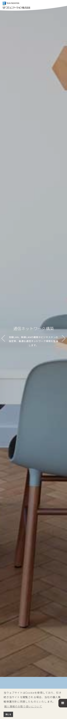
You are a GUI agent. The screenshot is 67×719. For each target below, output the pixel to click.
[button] (62, 703)
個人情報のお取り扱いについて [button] (23, 706)
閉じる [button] (8, 714)
